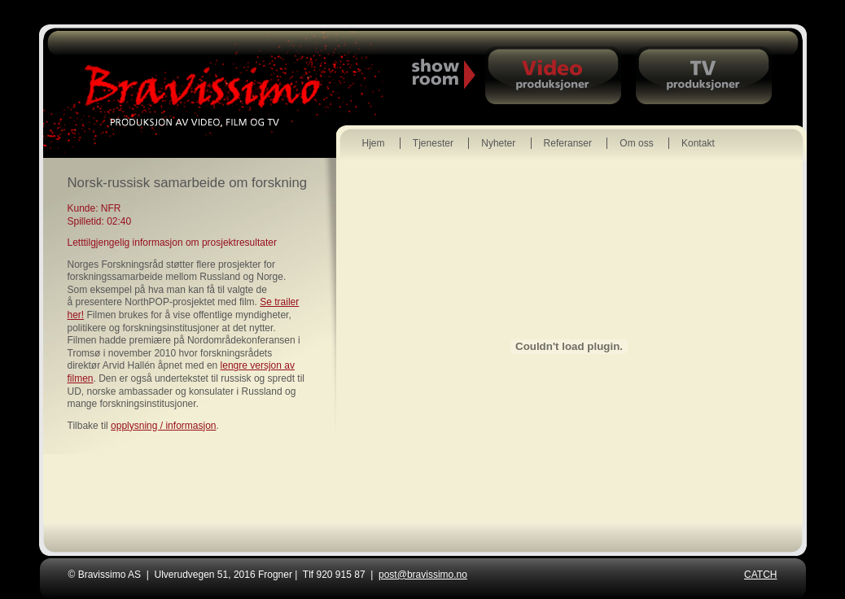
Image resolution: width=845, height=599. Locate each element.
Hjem (373, 143)
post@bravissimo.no (423, 574)
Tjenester (433, 143)
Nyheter (498, 143)
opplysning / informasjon (163, 425)
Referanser (568, 143)
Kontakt (698, 143)
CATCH (760, 574)
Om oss (636, 143)
